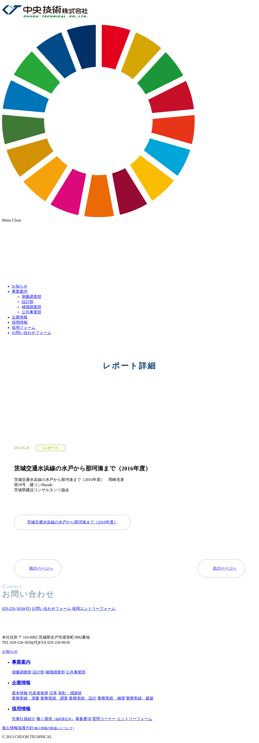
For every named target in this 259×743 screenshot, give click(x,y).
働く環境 (55, 719)
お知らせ (20, 286)
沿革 (53, 693)
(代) (16, 608)
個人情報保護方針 (38, 728)
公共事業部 (31, 312)
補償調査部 (31, 307)
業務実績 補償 (111, 698)
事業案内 (20, 291)
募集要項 (83, 719)
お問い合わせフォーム (31, 333)
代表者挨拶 (38, 693)
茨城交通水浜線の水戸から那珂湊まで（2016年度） (72, 522)
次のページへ (224, 568)
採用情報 (20, 322)
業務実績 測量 (25, 698)
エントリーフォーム (134, 719)
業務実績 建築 (139, 698)
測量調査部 (31, 296)
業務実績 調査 (54, 698)
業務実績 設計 (82, 698)
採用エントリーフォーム (93, 608)
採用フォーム (23, 327)
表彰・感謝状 (70, 693)
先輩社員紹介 (23, 719)
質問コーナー (104, 719)
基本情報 (20, 693)
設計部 (27, 302)
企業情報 (20, 317)
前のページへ (41, 568)
